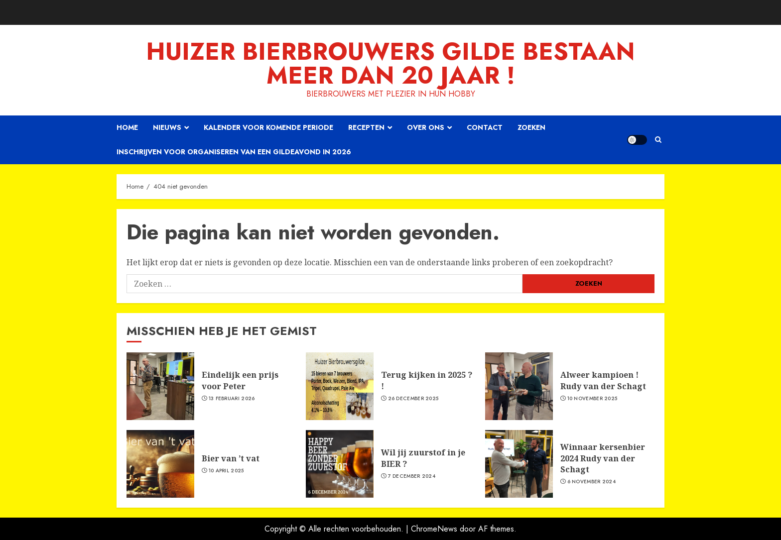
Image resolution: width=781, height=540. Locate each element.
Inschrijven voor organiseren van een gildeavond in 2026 (234, 152)
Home (127, 127)
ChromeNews (434, 529)
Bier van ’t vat (231, 458)
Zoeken (531, 127)
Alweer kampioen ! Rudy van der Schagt (603, 380)
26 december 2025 (413, 398)
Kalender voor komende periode (268, 127)
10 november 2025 (592, 398)
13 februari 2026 (232, 398)
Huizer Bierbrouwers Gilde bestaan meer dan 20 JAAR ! (390, 63)
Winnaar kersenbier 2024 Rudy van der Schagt (602, 458)
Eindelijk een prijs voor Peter (240, 380)
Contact (485, 127)
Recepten (366, 127)
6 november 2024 (591, 481)
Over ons (425, 127)
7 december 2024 (412, 476)
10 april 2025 (226, 470)
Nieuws (167, 127)
